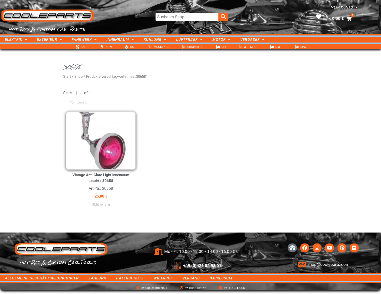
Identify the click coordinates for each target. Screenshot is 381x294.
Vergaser (252, 39)
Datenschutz (130, 278)
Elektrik (16, 39)
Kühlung (155, 39)
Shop (78, 76)
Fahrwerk (84, 39)
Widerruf (163, 278)
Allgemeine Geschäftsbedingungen (42, 278)
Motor (221, 39)
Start (67, 76)
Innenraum (120, 39)
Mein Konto (344, 7)
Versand (191, 278)
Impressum (221, 278)
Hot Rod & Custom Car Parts (47, 29)
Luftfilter (189, 39)
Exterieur (49, 39)
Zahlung (97, 278)
